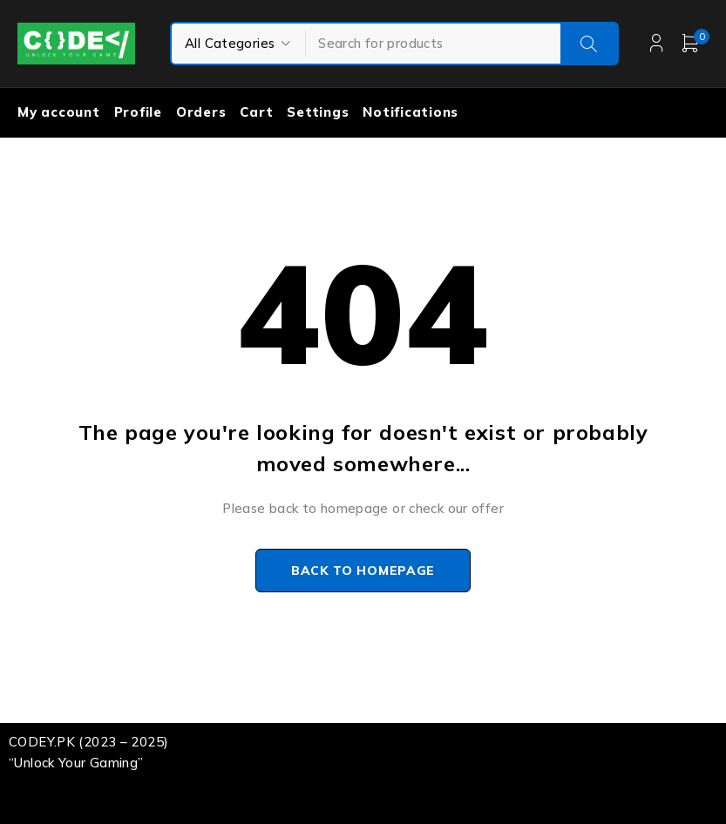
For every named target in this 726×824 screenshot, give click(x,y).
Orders (201, 112)
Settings (318, 112)
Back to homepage (363, 570)
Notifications (410, 112)
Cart (256, 112)
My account (58, 112)
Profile (138, 112)
